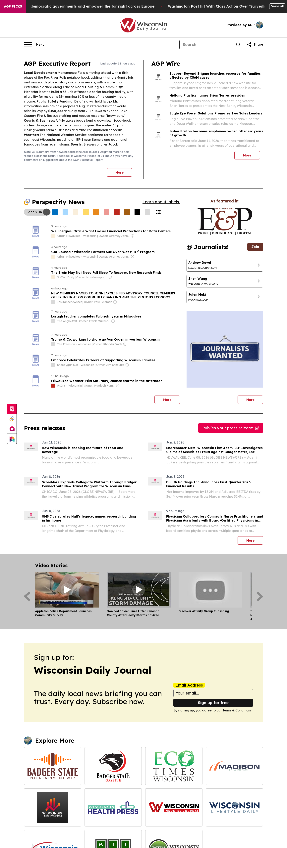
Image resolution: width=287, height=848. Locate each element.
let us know (104, 156)
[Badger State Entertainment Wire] (52, 766)
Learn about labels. (161, 201)
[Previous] (27, 596)
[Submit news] (12, 409)
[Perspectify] (12, 419)
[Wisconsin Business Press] (52, 807)
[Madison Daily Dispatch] (234, 766)
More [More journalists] (254, 399)
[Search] (206, 44)
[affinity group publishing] (12, 429)
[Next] (260, 596)
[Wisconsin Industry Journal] (173, 807)
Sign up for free (213, 702)
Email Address (189, 685)
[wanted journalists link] (225, 221)
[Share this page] (254, 45)
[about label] (53, 236)
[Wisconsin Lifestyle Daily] (234, 807)
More (119, 172)
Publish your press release (230, 427)
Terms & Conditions (237, 710)
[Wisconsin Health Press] (113, 807)
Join (255, 246)
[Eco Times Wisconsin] (173, 766)
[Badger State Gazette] (113, 766)
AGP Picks (13, 6)
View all (277, 6)
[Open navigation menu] (34, 45)
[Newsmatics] (12, 439)
